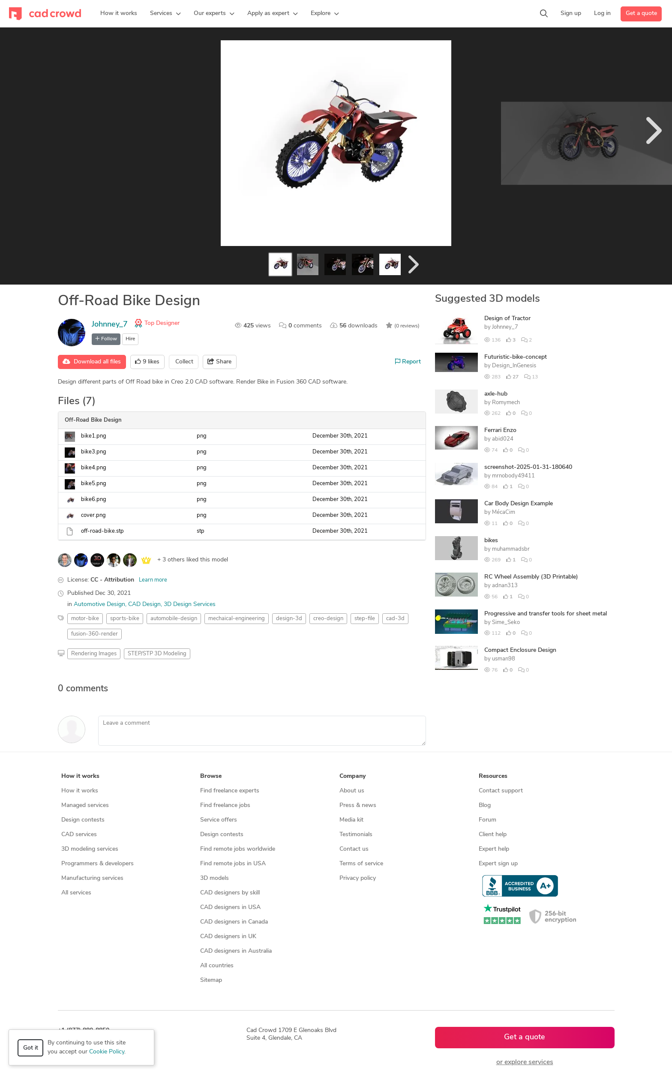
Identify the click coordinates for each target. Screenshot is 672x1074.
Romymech (506, 402)
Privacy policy (357, 878)
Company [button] (352, 776)
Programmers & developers (97, 864)
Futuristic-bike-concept (515, 357)
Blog (485, 805)
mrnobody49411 (513, 476)
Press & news (357, 805)
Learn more (153, 580)
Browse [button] (211, 776)
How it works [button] (80, 776)
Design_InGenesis (514, 366)
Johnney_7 (110, 325)
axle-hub (495, 394)
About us (351, 791)
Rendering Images (94, 654)
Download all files (92, 361)
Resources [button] (493, 776)
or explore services (524, 1062)
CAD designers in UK (228, 936)
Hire (130, 339)
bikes (491, 540)
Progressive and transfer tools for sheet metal (545, 614)
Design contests (83, 820)
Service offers (218, 820)
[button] (165, 13)
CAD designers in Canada (234, 922)
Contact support (501, 791)
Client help (493, 834)
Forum (487, 820)
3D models (214, 878)
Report (408, 361)
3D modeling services (89, 849)
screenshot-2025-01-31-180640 (528, 467)
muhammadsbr (511, 549)
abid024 (502, 439)
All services (76, 893)
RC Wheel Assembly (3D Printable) (531, 577)
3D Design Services (190, 604)
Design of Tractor (507, 318)
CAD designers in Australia (236, 951)
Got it (30, 1048)
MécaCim (503, 512)
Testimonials (355, 834)
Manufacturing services (92, 878)
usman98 (503, 659)
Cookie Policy (106, 1052)
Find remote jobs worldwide (237, 849)
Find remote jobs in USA (233, 864)
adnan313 (505, 585)
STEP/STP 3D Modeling (157, 654)
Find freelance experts (229, 791)
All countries (217, 966)
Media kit (351, 820)
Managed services (85, 805)
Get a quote (641, 13)
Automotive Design (99, 604)
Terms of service (361, 864)
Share (219, 361)
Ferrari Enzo (500, 430)
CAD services (79, 834)
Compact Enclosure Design (520, 650)
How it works (79, 791)
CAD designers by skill (230, 893)
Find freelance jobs (225, 805)
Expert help (494, 849)
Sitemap (211, 980)
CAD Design (144, 604)
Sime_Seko (506, 622)
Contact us (354, 849)
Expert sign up (498, 864)
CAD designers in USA (230, 907)
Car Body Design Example (518, 504)
